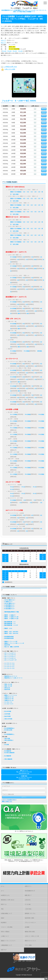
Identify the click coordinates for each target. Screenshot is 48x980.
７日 (32, 308)
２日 (39, 191)
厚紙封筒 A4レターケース (10, 676)
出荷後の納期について (6, 913)
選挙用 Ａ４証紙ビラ (9, 615)
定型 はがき (7, 687)
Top (46, 978)
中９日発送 (27, 414)
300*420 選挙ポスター (9, 603)
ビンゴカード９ (8, 702)
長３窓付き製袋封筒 (9, 752)
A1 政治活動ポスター (9, 606)
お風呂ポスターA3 (8, 697)
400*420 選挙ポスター (9, 600)
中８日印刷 (13, 515)
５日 (28, 191)
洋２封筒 (6, 744)
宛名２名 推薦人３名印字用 (11, 646)
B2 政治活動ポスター (9, 608)
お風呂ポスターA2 (8, 700)
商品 (2, 908)
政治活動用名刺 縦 (9, 636)
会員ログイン (28, 886)
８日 (23, 308)
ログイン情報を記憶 (8, 794)
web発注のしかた (5, 895)
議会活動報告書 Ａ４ (9, 621)
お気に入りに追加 (8, 69)
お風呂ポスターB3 (8, 698)
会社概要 (27, 927)
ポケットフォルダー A (9, 653)
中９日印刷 (13, 308)
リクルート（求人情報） (7, 927)
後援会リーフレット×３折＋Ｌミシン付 (14, 643)
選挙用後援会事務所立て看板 (11, 611)
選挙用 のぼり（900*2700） (11, 633)
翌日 (35, 259)
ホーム (2, 886)
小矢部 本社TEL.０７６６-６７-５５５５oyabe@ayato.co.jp (24, 777)
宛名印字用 (7, 645)
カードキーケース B (9, 665)
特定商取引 (3, 922)
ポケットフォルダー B (9, 654)
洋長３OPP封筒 (8, 718)
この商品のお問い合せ (9, 66)
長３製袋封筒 (7, 751)
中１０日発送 (13, 414)
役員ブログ (3, 949)
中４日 (4, 51)
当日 (28, 313)
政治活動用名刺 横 (9, 638)
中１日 (20, 51)
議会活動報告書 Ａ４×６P (11, 625)
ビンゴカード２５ (8, 703)
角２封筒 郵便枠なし (9, 734)
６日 (24, 191)
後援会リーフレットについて (8, 940)
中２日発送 (26, 351)
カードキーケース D (9, 668)
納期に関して (28, 895)
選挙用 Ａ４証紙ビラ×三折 (11, 618)
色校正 (2, 918)
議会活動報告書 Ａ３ (9, 623)
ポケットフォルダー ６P (10, 660)
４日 (31, 191)
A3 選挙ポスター (8, 601)
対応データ (3, 904)
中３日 (9, 51)
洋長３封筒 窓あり (9, 740)
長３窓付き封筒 (8, 730)
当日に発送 (15, 194)
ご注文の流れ (28, 908)
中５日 (23, 486)
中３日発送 (13, 351)
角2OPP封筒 (7, 716)
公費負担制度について (6, 945)
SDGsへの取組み (5, 931)
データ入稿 (27, 904)
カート (2, 890)
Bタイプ (3, 42)
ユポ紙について (5, 936)
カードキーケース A (9, 663)
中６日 (12, 486)
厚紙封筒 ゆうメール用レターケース (13, 678)
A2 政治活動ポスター (9, 605)
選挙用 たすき (8, 628)
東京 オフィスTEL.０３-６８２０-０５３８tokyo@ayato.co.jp (24, 772)
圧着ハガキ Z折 (8, 686)
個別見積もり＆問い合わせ (7, 899)
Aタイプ (3, 40)
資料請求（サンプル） (30, 913)
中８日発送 (41, 414)
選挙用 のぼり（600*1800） (11, 631)
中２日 (15, 51)
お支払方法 (27, 899)
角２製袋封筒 (7, 755)
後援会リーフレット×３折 (10, 641)
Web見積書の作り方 (30, 890)
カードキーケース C (9, 666)
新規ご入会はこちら (7, 801)
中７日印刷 (13, 257)
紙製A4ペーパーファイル (10, 695)
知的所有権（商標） (30, 918)
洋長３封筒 (7, 738)
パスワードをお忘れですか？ (9, 799)
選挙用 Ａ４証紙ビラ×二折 (11, 616)
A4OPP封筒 (7, 714)
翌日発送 (39, 351)
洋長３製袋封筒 (8, 759)
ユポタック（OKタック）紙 (32, 936)
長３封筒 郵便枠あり (9, 728)
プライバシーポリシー (30, 922)
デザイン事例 (28, 945)
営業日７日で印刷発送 (15, 191)
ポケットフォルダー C (9, 656)
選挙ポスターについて (30, 940)
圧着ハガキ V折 (8, 684)
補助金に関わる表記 (30, 931)
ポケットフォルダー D (9, 658)
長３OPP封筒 (7, 711)
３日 (35, 191)
